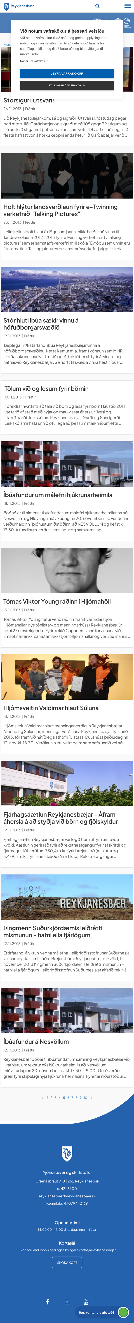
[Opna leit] (97, 6)
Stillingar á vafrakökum (67, 85)
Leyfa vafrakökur (67, 73)
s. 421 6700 (67, 1188)
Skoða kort (67, 1262)
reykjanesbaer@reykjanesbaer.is (67, 1196)
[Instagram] (67, 1302)
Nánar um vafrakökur (33, 61)
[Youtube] (86, 1302)
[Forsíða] (19, 6)
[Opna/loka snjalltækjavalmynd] (127, 6)
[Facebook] (48, 1302)
